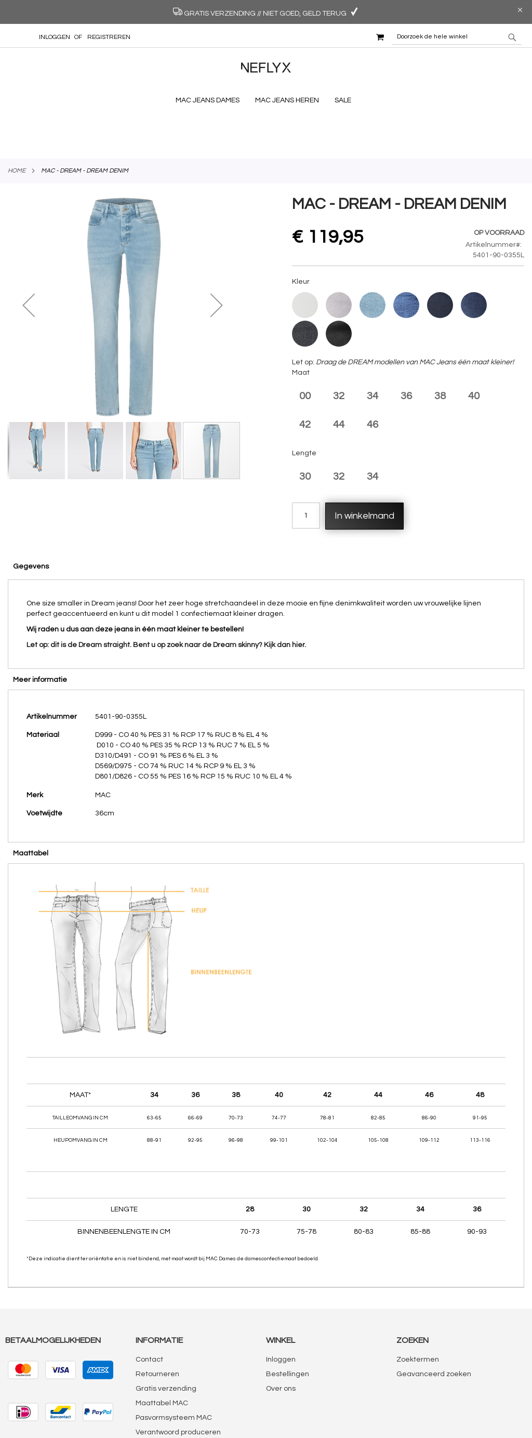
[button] (28, 257)
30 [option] (305, 429)
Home (16, 123)
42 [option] (305, 377)
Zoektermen (417, 1311)
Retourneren (157, 1326)
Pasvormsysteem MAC (174, 1370)
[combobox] (457, 37)
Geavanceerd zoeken (433, 1326)
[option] (305, 257)
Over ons (281, 1340)
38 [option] (440, 348)
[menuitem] (210, 100)
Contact (149, 1311)
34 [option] (372, 348)
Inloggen (54, 37)
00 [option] (305, 348)
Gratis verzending (166, 1340)
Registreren (108, 37)
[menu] (266, 100)
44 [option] (338, 377)
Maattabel (30, 805)
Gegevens (31, 518)
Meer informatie (40, 632)
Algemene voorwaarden (177, 1399)
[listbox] (408, 272)
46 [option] (372, 377)
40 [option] (474, 348)
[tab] (266, 518)
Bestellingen (287, 1326)
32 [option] (338, 348)
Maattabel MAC (162, 1355)
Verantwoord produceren (178, 1384)
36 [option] (406, 348)
